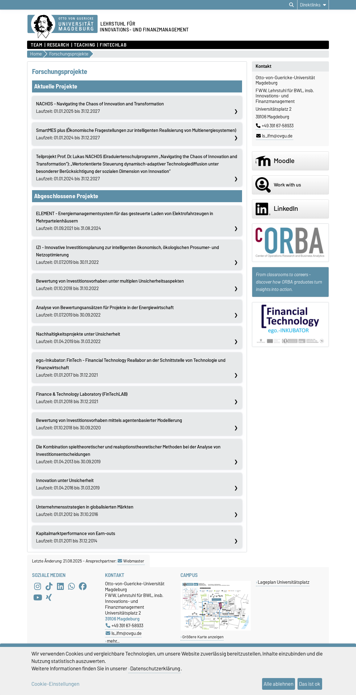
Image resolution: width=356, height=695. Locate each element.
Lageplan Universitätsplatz (283, 582)
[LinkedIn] (60, 586)
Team (36, 45)
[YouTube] (37, 597)
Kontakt (263, 66)
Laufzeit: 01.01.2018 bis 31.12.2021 (81, 397)
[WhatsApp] (71, 586)
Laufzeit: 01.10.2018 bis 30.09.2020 (109, 424)
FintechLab (113, 45)
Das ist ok (309, 684)
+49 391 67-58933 (274, 125)
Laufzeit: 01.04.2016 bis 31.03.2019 (67, 484)
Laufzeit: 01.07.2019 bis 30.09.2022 (105, 311)
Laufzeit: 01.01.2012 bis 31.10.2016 (84, 510)
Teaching (84, 45)
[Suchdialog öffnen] (291, 5)
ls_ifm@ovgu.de (274, 136)
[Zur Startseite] (62, 26)
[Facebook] (82, 586)
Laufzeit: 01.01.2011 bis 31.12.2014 (75, 537)
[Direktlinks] (313, 5)
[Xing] (49, 597)
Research (58, 45)
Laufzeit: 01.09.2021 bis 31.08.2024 (124, 221)
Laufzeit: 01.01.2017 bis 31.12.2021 (130, 368)
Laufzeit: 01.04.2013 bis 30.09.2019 (128, 454)
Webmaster (131, 561)
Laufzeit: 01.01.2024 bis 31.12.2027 (136, 134)
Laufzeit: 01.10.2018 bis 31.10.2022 (110, 284)
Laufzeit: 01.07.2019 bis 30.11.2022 (127, 255)
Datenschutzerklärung (155, 668)
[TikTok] (49, 586)
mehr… (113, 641)
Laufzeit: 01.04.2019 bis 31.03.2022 (78, 337)
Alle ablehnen (278, 684)
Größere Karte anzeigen (203, 637)
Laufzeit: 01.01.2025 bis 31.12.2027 (100, 107)
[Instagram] (37, 586)
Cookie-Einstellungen (55, 684)
